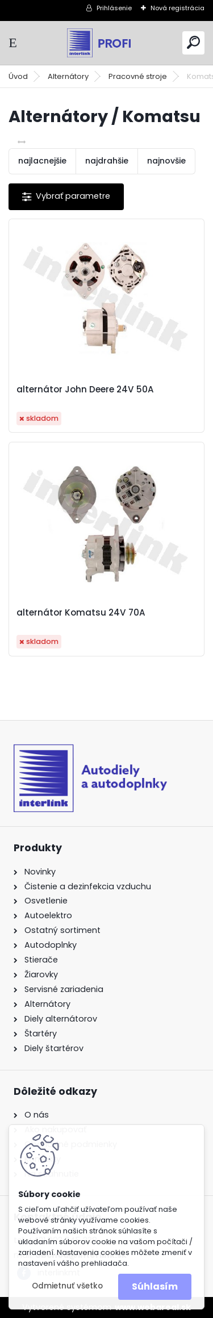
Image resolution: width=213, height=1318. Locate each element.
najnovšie (166, 160)
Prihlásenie (114, 7)
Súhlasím (155, 1286)
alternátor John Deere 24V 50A (85, 389)
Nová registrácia (177, 7)
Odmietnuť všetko (67, 1286)
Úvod (18, 76)
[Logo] (107, 42)
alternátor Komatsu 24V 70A (80, 612)
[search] (193, 42)
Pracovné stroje (137, 76)
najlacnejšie (42, 160)
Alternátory (68, 76)
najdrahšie (106, 160)
